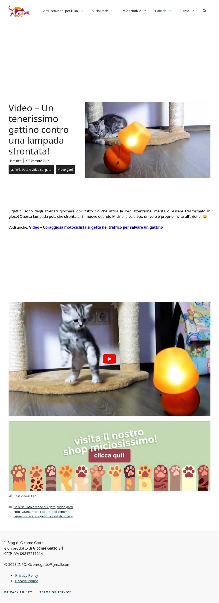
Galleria (165, 10)
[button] (204, 10)
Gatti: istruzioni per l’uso (64, 10)
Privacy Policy (26, 575)
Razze (190, 10)
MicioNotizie (137, 10)
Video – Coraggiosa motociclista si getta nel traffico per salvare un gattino (96, 227)
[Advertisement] (109, 53)
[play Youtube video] (109, 359)
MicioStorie (105, 10)
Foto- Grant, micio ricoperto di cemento (42, 512)
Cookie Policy (26, 580)
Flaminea (15, 161)
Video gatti (65, 170)
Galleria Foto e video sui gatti (31, 170)
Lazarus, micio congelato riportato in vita (43, 516)
